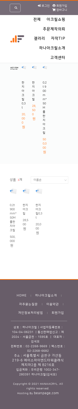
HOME (22, 295)
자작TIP (58, 39)
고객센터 (57, 58)
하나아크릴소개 (52, 48)
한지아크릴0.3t (24, 95)
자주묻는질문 (28, 304)
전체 (37, 20)
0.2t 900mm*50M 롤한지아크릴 (45, 107)
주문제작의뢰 (54, 29)
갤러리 (39, 39)
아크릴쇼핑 (56, 20)
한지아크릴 (33, 91)
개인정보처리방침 (30, 313)
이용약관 (52, 304)
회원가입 (58, 313)
